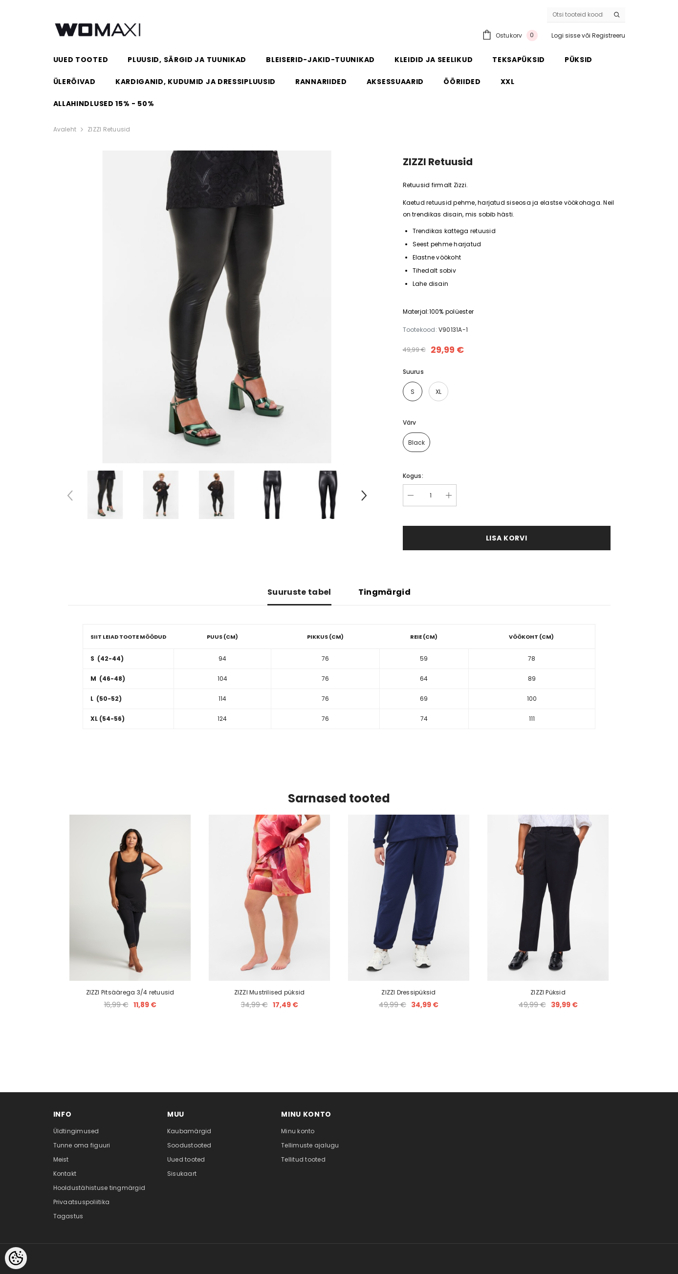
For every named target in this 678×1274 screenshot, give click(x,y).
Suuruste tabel (299, 592)
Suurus (413, 371)
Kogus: (413, 476)
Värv (409, 422)
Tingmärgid (384, 592)
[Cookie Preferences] (16, 1258)
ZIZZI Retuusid (108, 129)
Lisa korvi (506, 538)
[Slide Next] (363, 497)
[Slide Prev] (70, 497)
